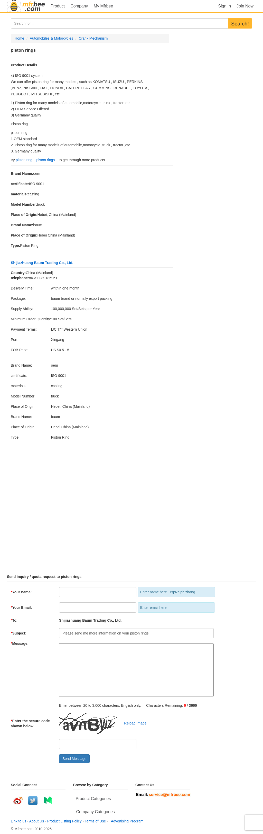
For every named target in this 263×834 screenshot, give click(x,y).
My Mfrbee (103, 6)
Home (19, 38)
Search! (240, 23)
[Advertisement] (131, 504)
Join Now (245, 6)
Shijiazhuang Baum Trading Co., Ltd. (42, 263)
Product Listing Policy (64, 821)
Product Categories (93, 798)
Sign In (224, 6)
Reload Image (133, 723)
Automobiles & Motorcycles (51, 38)
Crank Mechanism (93, 38)
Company (79, 6)
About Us (36, 821)
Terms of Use (95, 821)
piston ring (24, 160)
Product (58, 6)
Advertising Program (126, 821)
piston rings (45, 160)
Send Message (74, 759)
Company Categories (95, 812)
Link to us (18, 821)
